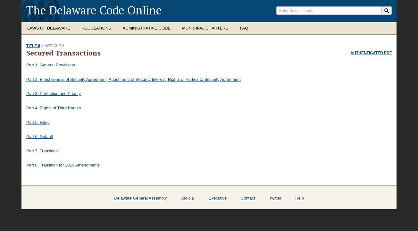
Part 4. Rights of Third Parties (53, 108)
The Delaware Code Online (94, 10)
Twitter (275, 198)
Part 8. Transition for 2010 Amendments (63, 165)
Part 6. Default (39, 136)
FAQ (244, 28)
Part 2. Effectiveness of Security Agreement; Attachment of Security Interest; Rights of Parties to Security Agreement (133, 79)
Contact (248, 198)
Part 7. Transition (42, 151)
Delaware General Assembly (140, 198)
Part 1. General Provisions (50, 65)
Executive (218, 198)
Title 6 (33, 46)
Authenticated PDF (371, 53)
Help (299, 198)
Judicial (188, 198)
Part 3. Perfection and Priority (53, 93)
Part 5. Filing (38, 122)
